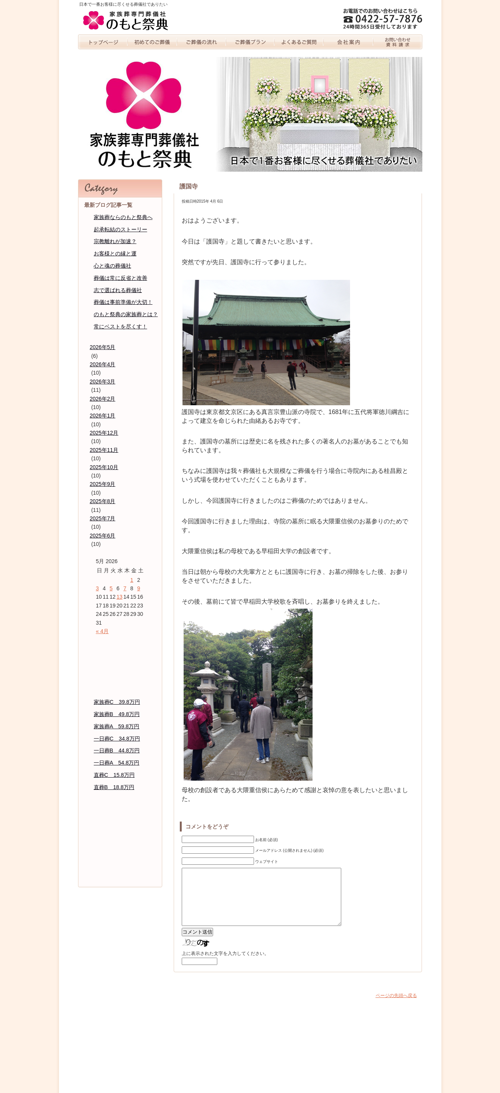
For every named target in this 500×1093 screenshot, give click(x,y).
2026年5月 (103, 347)
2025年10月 (104, 467)
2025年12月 (104, 433)
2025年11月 (104, 450)
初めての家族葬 (152, 41)
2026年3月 (103, 381)
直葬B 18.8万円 (114, 787)
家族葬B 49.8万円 (117, 714)
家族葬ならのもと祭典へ (123, 217)
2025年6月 (103, 536)
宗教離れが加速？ (115, 241)
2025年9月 (103, 484)
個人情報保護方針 (120, 863)
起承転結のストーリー (120, 229)
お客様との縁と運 (115, 253)
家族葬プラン (250, 41)
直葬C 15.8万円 (114, 775)
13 (120, 597)
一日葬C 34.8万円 (117, 739)
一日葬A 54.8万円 (117, 763)
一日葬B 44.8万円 (117, 750)
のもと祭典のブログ (120, 847)
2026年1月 (103, 416)
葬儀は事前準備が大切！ (123, 302)
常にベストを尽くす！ (120, 326)
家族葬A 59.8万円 (117, 726)
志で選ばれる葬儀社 (118, 290)
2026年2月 (103, 399)
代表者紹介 (120, 832)
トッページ (120, 643)
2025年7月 (103, 518)
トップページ (102, 41)
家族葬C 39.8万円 (117, 702)
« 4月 (102, 631)
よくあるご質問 (299, 41)
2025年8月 (103, 501)
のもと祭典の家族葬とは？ (126, 314)
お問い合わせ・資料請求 (397, 41)
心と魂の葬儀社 (112, 266)
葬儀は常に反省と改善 (120, 278)
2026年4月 (103, 364)
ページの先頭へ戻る (396, 1007)
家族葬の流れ (201, 41)
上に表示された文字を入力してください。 (225, 965)
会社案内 (348, 41)
